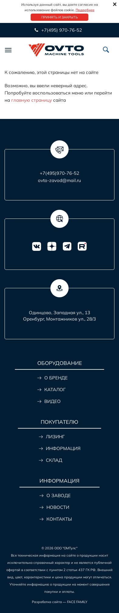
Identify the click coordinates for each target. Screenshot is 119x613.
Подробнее (85, 10)
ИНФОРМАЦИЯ (63, 448)
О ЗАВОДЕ (58, 495)
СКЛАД (54, 460)
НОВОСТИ (57, 507)
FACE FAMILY (77, 602)
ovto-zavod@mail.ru (59, 180)
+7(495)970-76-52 (59, 173)
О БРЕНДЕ (56, 378)
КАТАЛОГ (55, 389)
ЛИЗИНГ (55, 436)
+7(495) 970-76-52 (61, 30)
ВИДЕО (52, 401)
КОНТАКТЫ (59, 519)
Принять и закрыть (59, 17)
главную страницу (31, 100)
